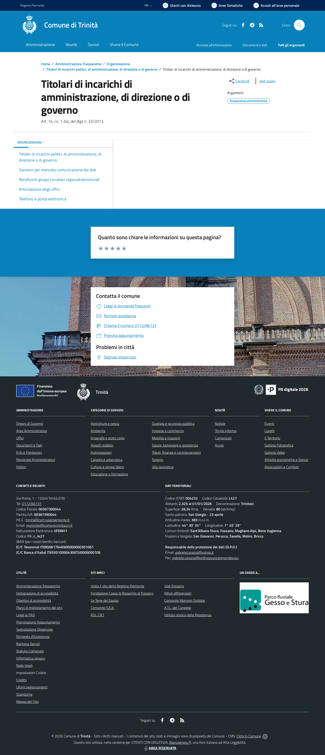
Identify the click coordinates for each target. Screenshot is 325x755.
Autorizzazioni (101, 452)
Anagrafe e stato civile (107, 438)
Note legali (24, 665)
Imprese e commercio (168, 430)
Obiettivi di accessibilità (33, 600)
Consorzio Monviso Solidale (184, 600)
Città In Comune (249, 736)
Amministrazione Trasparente (78, 64)
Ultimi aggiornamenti (32, 687)
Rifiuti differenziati (177, 593)
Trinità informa (225, 430)
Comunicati (223, 438)
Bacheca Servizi (28, 643)
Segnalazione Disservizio (34, 629)
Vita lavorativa (163, 467)
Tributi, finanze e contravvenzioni (176, 452)
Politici (21, 467)
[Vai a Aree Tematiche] (227, 5)
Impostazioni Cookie (31, 672)
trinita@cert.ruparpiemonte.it (48, 520)
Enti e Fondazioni (29, 452)
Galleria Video (275, 452)
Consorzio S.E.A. (102, 607)
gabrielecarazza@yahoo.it (194, 552)
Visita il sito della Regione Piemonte (117, 586)
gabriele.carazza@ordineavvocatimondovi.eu (205, 557)
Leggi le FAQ (25, 615)
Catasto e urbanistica (106, 459)
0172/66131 (32, 503)
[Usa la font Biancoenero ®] (181, 5)
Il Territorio (272, 438)
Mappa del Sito (27, 701)
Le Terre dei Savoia (104, 600)
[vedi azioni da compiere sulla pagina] (263, 81)
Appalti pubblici (102, 445)
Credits (21, 680)
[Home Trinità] (59, 25)
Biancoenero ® (180, 742)
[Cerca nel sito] (299, 25)
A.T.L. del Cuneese (177, 607)
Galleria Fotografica (279, 445)
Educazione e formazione (109, 474)
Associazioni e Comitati (282, 467)
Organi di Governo (29, 423)
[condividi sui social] (238, 81)
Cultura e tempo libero (107, 467)
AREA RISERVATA (159, 748)
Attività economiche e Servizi (286, 459)
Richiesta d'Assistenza (32, 636)
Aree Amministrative (31, 430)
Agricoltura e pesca (105, 423)
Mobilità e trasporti (166, 438)
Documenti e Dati (29, 445)
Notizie (220, 423)
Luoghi (269, 430)
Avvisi (219, 445)
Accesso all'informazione (214, 45)
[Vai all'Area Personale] (276, 5)
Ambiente (98, 430)
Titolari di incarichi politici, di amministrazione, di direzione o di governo (102, 69)
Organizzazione (118, 64)
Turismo (157, 459)
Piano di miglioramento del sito (39, 607)
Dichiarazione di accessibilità (37, 593)
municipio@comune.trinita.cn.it (49, 525)
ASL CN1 (97, 615)
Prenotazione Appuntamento (38, 622)
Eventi (269, 423)
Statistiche (24, 694)
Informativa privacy (30, 658)
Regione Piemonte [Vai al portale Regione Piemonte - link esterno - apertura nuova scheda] (32, 5)
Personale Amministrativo (35, 459)
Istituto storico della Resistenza (187, 615)
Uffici (20, 438)
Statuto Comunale (30, 651)
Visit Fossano (174, 586)
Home (45, 64)
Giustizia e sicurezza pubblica (173, 423)
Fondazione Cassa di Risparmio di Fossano (122, 593)
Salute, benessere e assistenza (175, 445)
